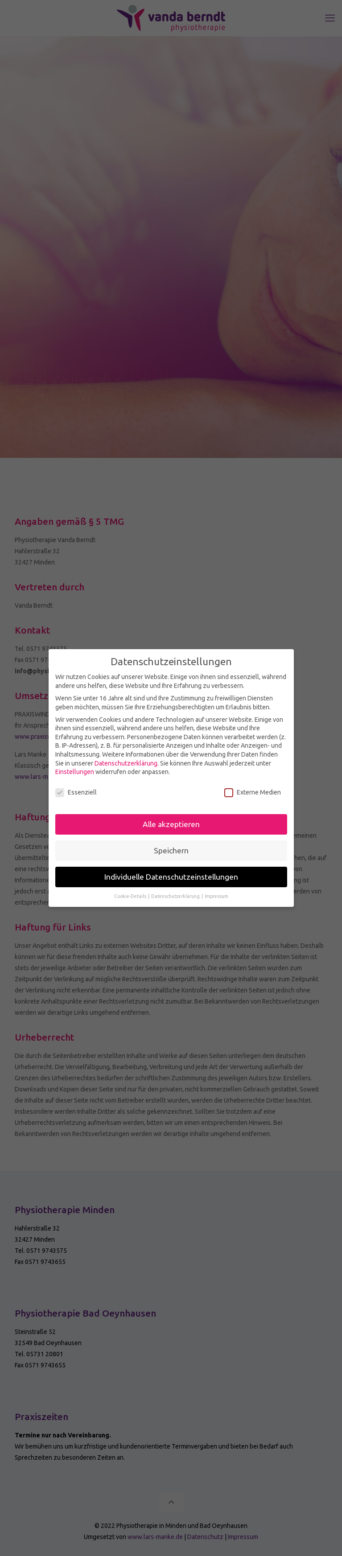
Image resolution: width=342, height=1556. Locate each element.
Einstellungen (74, 769)
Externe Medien (252, 790)
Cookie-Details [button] (130, 893)
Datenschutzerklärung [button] (176, 893)
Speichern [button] (171, 848)
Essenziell (76, 790)
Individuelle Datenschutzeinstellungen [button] (171, 874)
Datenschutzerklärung (126, 760)
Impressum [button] (216, 893)
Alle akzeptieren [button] (171, 821)
